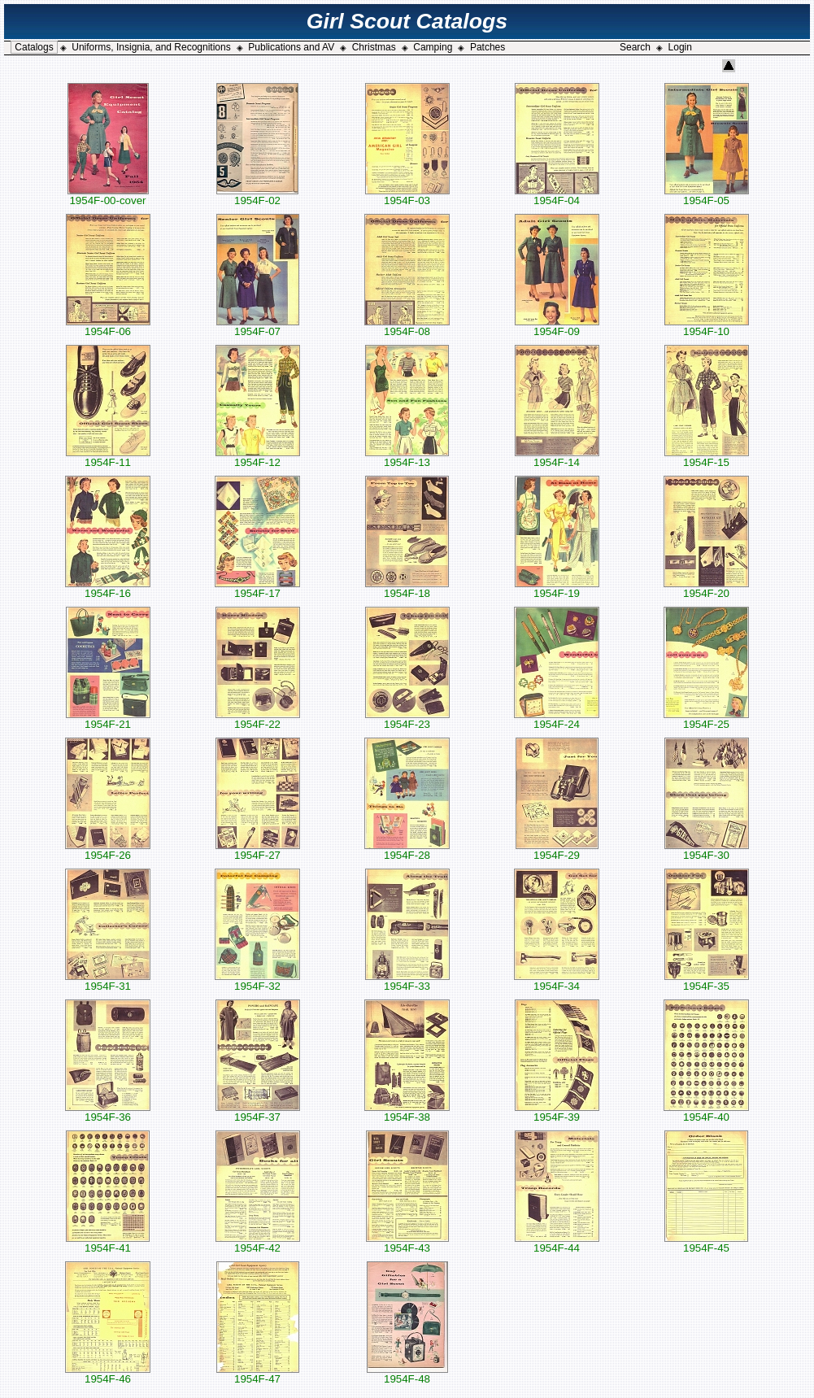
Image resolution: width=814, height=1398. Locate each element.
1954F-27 (257, 850)
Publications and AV (291, 47)
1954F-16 (107, 588)
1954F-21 (108, 719)
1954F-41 (108, 1243)
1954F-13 (407, 457)
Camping (432, 47)
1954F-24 (556, 719)
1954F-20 (706, 588)
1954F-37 (257, 1112)
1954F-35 (706, 981)
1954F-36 (107, 1112)
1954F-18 (407, 588)
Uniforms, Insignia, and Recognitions (151, 47)
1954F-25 (706, 719)
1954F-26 (107, 850)
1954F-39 (557, 1112)
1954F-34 (556, 981)
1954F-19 (557, 588)
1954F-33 (407, 981)
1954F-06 (108, 327)
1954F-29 (557, 850)
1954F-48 (407, 1374)
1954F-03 (407, 196)
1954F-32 (257, 981)
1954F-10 (706, 327)
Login (680, 47)
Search (635, 47)
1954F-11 (108, 457)
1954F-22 (257, 719)
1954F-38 (407, 1112)
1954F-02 (257, 196)
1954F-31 (107, 981)
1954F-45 (706, 1243)
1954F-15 (706, 457)
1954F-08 (407, 327)
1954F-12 (257, 457)
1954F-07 (257, 327)
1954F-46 (107, 1374)
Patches (487, 47)
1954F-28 (407, 850)
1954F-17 (257, 588)
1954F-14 (557, 457)
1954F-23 (407, 719)
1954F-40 (706, 1112)
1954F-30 (706, 850)
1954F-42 (257, 1243)
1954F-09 (557, 327)
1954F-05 (706, 196)
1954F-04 (557, 196)
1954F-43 (407, 1243)
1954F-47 (257, 1374)
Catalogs (34, 47)
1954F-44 (557, 1243)
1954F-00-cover (108, 196)
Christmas (374, 47)
